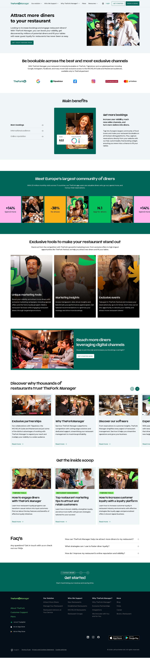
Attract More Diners (51, 602)
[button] (138, 539)
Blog (118, 602)
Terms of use (26, 650)
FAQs (119, 606)
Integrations (97, 610)
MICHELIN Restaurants (77, 610)
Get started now (85, 356)
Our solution (36, 3)
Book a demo (132, 3)
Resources (93, 3)
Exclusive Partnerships (101, 606)
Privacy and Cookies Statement (43, 650)
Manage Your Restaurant (53, 606)
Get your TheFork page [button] (22, 42)
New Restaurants (74, 602)
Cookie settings (61, 650)
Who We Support (51, 3)
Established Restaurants (77, 606)
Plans (84, 3)
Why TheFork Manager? (70, 3)
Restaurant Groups (75, 614)
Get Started (118, 3)
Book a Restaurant (124, 614)
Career (119, 610)
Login (108, 3)
